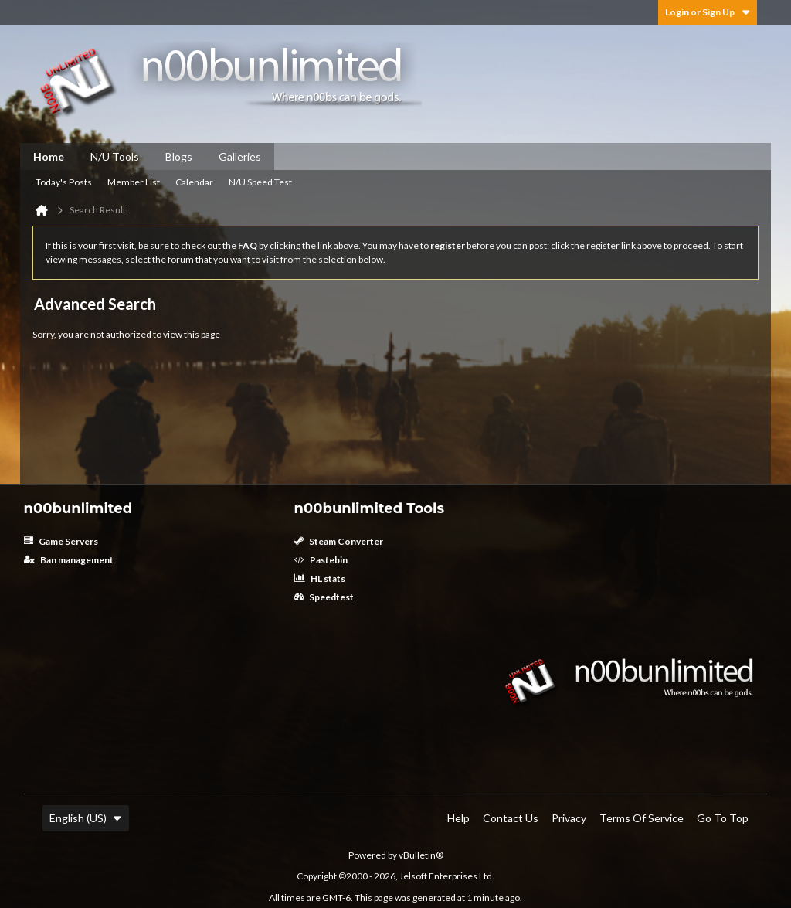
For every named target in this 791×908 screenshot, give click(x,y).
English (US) (85, 818)
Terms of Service (641, 818)
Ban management (69, 560)
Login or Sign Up (707, 12)
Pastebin (321, 560)
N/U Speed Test (260, 182)
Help (458, 818)
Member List (133, 182)
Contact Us (510, 818)
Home (48, 156)
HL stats (319, 578)
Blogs (178, 156)
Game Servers (61, 541)
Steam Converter (338, 541)
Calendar (194, 182)
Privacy (569, 818)
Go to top (723, 818)
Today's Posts (64, 182)
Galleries (240, 156)
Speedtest (324, 597)
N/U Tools (114, 156)
